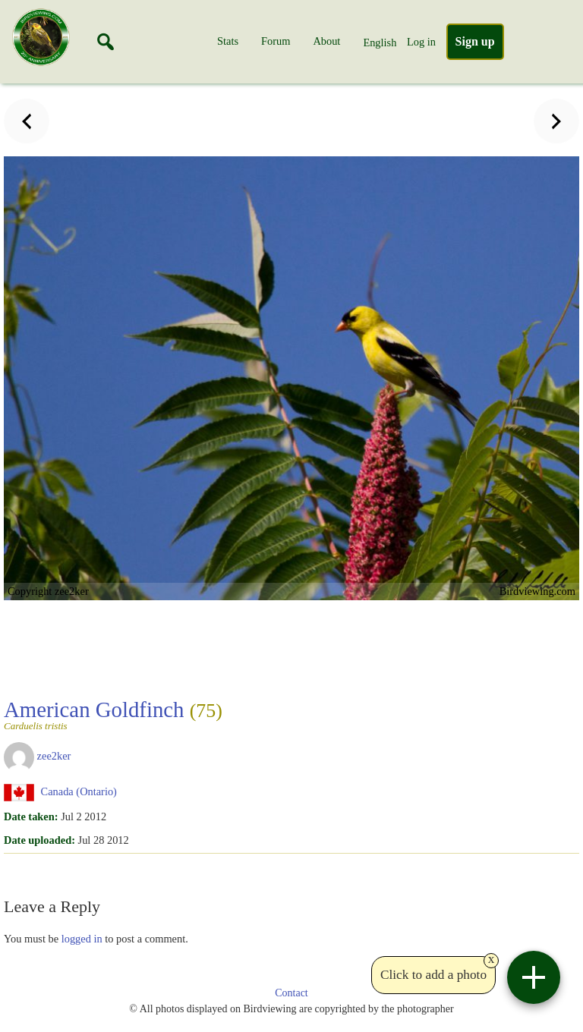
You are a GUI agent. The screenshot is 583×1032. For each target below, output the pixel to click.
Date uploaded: (39, 840)
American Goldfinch (113, 714)
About (326, 41)
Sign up (475, 41)
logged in (81, 939)
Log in (421, 42)
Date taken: (31, 816)
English (379, 42)
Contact (291, 993)
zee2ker (54, 756)
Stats (227, 41)
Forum (275, 41)
